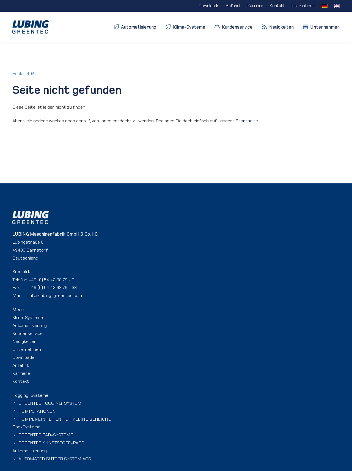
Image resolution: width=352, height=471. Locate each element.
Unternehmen (26, 349)
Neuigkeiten (24, 341)
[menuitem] (325, 6)
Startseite (247, 120)
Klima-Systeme (27, 317)
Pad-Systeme (26, 426)
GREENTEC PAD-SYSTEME (45, 434)
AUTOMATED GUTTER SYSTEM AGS (54, 458)
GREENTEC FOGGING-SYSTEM (49, 403)
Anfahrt (20, 365)
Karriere (21, 373)
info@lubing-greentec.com (55, 295)
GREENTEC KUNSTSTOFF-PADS (51, 442)
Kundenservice (27, 333)
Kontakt (20, 381)
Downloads (23, 357)
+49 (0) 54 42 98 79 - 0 (51, 279)
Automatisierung (29, 325)
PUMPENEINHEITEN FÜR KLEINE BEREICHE (64, 419)
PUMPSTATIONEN (37, 411)
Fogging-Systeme (30, 395)
